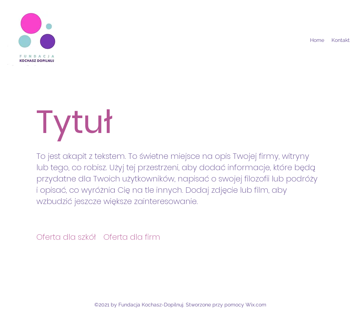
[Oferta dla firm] (132, 237)
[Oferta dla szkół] (66, 237)
